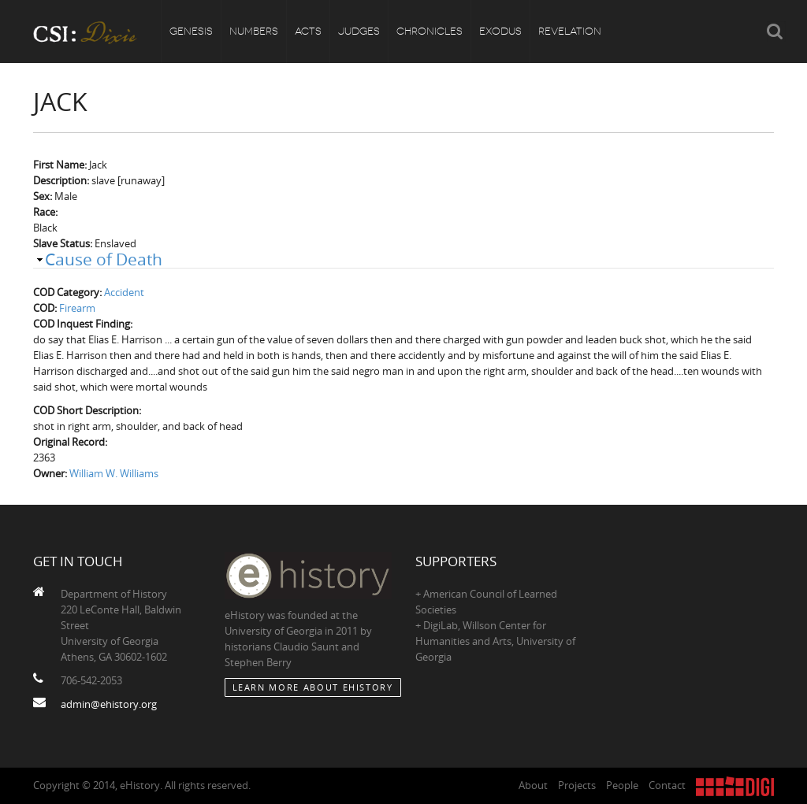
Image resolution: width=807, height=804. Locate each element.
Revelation (569, 31)
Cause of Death (103, 259)
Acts (308, 31)
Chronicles (429, 31)
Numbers (253, 31)
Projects (577, 785)
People (622, 785)
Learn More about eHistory (312, 687)
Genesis (191, 31)
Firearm (77, 308)
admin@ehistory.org (109, 704)
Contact (667, 785)
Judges (359, 31)
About (533, 785)
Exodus (500, 31)
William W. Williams (113, 473)
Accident (124, 292)
